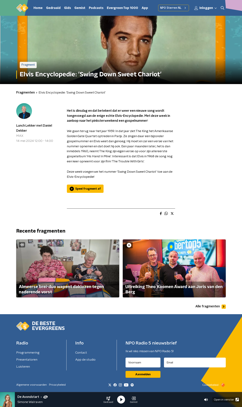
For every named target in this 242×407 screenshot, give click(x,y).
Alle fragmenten (210, 307)
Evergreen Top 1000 (122, 8)
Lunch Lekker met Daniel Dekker (34, 128)
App (145, 8)
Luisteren (23, 366)
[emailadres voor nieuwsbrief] (195, 362)
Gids (67, 8)
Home (38, 8)
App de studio (85, 359)
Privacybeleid (57, 384)
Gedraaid (53, 8)
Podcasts (96, 8)
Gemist (79, 8)
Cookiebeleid (210, 385)
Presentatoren (26, 359)
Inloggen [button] (205, 8)
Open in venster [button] (226, 399)
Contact (81, 352)
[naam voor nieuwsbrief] (143, 362)
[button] (108, 399)
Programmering (27, 352)
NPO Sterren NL (173, 8)
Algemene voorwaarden (31, 384)
